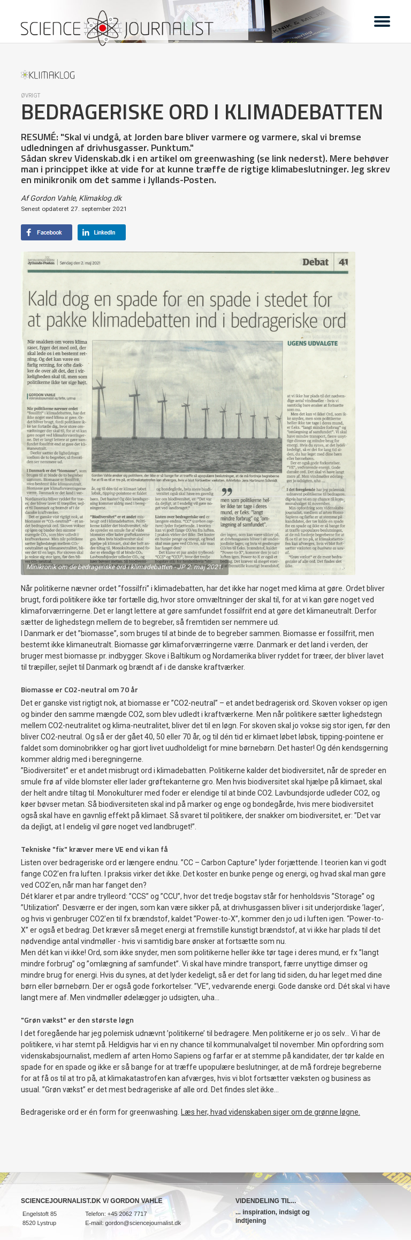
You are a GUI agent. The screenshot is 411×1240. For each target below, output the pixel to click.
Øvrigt (30, 96)
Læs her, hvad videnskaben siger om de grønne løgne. (270, 1112)
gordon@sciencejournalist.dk (143, 1223)
